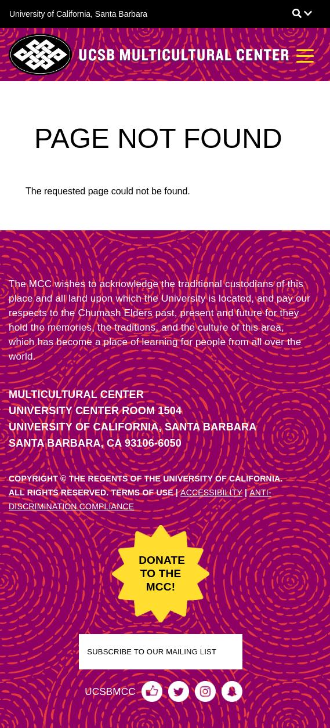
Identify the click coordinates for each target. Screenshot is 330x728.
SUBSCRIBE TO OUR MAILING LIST (151, 651)
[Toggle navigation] (305, 54)
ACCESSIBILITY (211, 492)
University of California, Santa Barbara (78, 14)
